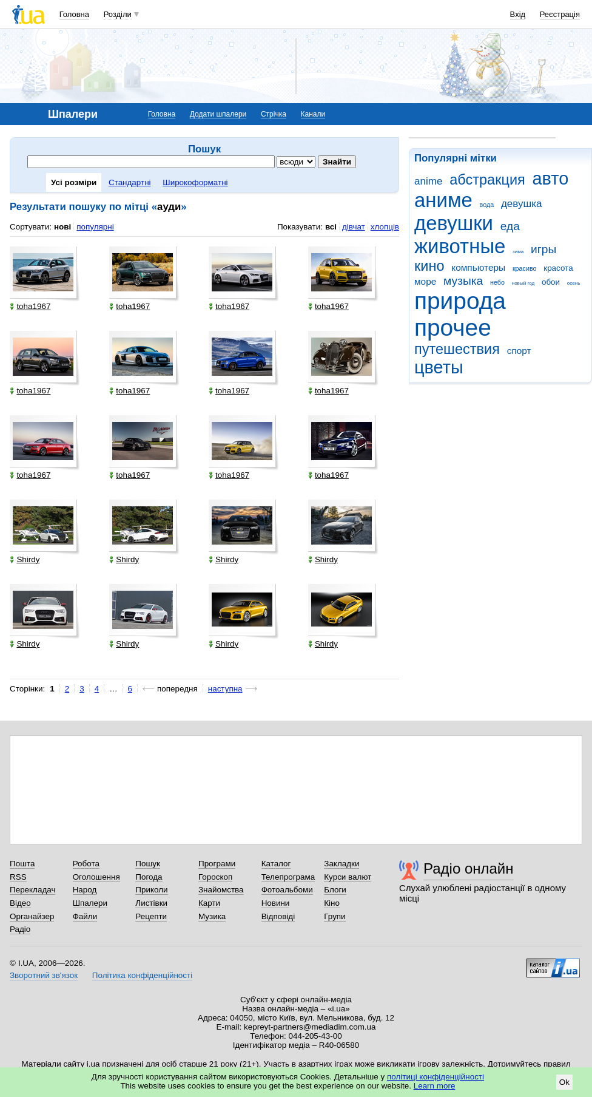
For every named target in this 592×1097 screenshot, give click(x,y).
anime (428, 181)
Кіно (332, 903)
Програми (216, 863)
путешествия (457, 349)
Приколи (151, 889)
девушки (453, 223)
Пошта (22, 863)
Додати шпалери (218, 114)
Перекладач (32, 889)
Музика (212, 916)
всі (331, 226)
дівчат (353, 226)
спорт (519, 350)
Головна (74, 14)
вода (487, 204)
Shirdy (24, 559)
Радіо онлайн (468, 868)
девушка (521, 203)
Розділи (118, 14)
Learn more (435, 1085)
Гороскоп (215, 876)
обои (551, 282)
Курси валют (347, 876)
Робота (86, 863)
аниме (443, 200)
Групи (334, 916)
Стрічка (273, 114)
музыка (463, 280)
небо (497, 282)
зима (518, 251)
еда (510, 226)
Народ (85, 889)
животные (459, 246)
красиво (525, 268)
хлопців (385, 226)
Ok (564, 1082)
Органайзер (32, 916)
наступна (225, 688)
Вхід (518, 14)
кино (429, 266)
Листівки (151, 903)
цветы (438, 367)
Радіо (20, 929)
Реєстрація (560, 14)
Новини (275, 903)
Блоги (335, 889)
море (425, 281)
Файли (85, 916)
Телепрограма (288, 876)
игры (543, 249)
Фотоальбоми (287, 889)
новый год (523, 283)
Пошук (147, 863)
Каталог (276, 863)
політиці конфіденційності (435, 1076)
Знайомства (221, 889)
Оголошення (96, 876)
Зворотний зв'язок (44, 975)
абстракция (487, 180)
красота (558, 268)
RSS (18, 876)
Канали (313, 114)
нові (62, 226)
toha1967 (30, 306)
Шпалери (90, 903)
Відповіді (278, 916)
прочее (452, 327)
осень (573, 283)
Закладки (341, 863)
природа (460, 301)
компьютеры (478, 267)
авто (551, 178)
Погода (148, 876)
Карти (209, 903)
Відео (20, 903)
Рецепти (151, 916)
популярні (94, 226)
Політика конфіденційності (142, 975)
